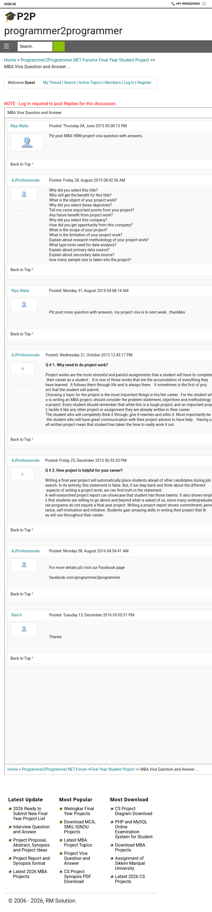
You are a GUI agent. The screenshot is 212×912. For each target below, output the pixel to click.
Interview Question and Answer (31, 829)
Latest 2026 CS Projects (130, 879)
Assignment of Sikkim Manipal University (130, 863)
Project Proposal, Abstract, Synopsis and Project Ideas (31, 845)
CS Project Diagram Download (133, 811)
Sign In (10, 4)
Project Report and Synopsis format (31, 861)
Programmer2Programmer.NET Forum (57, 60)
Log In (129, 82)
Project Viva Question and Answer (77, 858)
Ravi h (16, 615)
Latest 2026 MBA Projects (30, 874)
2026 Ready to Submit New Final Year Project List (30, 813)
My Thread (52, 82)
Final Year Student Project (124, 60)
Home (10, 60)
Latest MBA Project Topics (78, 843)
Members (113, 82)
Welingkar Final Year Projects (79, 811)
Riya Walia (19, 126)
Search (70, 82)
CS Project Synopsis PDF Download (77, 876)
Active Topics (90, 82)
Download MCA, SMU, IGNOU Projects (79, 827)
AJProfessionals (25, 180)
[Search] (35, 46)
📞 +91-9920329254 (186, 4)
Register (144, 82)
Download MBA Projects (130, 848)
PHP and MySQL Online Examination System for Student (134, 829)
